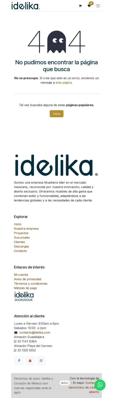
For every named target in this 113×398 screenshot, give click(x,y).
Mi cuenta (21, 274)
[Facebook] (19, 360)
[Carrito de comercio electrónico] (80, 5)
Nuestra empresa (26, 228)
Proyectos (21, 233)
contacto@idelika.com (34, 332)
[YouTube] (30, 360)
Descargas (21, 246)
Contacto (20, 251)
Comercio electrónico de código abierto (84, 387)
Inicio (56, 114)
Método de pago (25, 288)
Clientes (19, 242)
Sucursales (22, 237)
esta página (64, 82)
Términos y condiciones (30, 283)
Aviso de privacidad (27, 279)
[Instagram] (41, 360)
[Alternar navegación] (98, 6)
